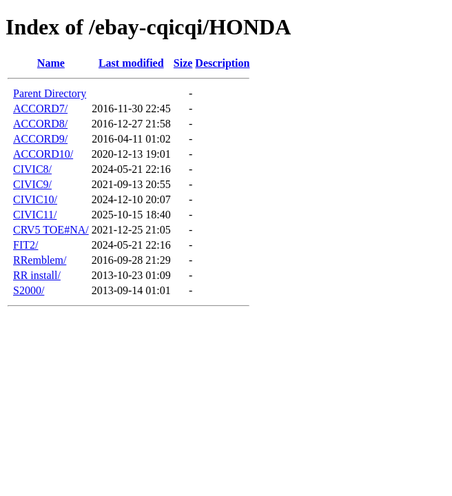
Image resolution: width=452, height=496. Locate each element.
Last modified (131, 63)
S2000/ (28, 290)
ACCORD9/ (40, 139)
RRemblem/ (39, 260)
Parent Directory (49, 93)
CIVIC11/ (34, 214)
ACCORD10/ (43, 154)
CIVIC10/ (35, 199)
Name (51, 63)
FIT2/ (25, 245)
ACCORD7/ (40, 108)
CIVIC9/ (32, 184)
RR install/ (37, 275)
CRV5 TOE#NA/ (51, 230)
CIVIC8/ (32, 169)
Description (222, 63)
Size (183, 63)
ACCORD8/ (40, 124)
